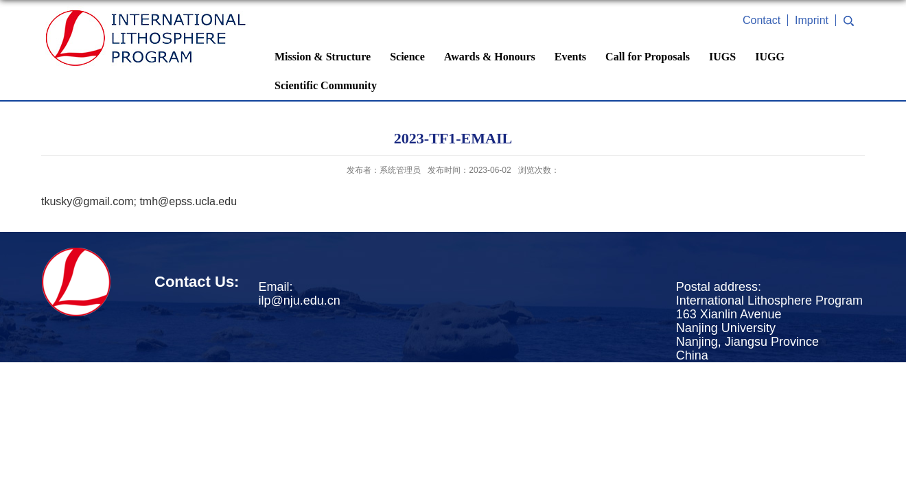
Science (407, 56)
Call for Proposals (647, 56)
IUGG (770, 56)
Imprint (811, 20)
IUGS (722, 56)
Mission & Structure (323, 56)
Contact (761, 20)
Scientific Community (326, 85)
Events (570, 56)
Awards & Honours (489, 56)
